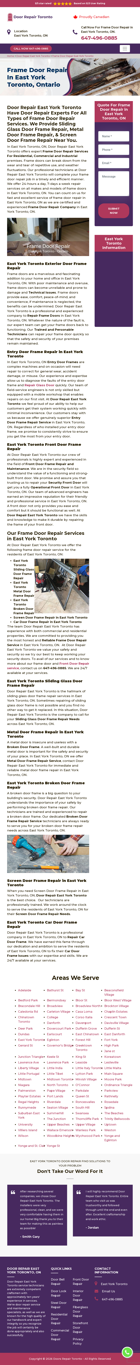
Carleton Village (58, 1011)
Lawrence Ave (28, 1062)
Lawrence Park (58, 1062)
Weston (110, 1130)
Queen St (82, 1096)
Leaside (81, 1062)
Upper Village (85, 1124)
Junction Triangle (30, 1057)
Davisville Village (116, 1023)
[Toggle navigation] (125, 48)
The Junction (56, 1119)
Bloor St (81, 1000)
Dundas (24, 1034)
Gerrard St (25, 1045)
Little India (55, 1068)
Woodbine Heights (61, 1136)
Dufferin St (112, 1028)
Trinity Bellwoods (117, 1119)
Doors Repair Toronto (67, 1358)
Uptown (110, 1124)
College (52, 1017)
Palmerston (27, 1090)
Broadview (55, 1006)
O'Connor (82, 1085)
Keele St (53, 1057)
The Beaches (113, 1113)
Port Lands (55, 1096)
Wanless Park (85, 1130)
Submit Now (114, 211)
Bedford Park (28, 1000)
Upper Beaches (58, 1124)
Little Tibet (55, 1073)
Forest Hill (82, 1040)
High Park (111, 1045)
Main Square (113, 1073)
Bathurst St (55, 990)
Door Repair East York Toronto (33, 56)
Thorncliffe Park (87, 1119)
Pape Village (56, 1090)
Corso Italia (83, 1017)
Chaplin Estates (116, 1011)
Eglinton (53, 1040)
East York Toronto (31, 1040)
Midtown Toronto (60, 1079)
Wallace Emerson (60, 1130)
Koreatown (112, 1057)
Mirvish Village (86, 1079)
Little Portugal (28, 1073)
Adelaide (24, 990)
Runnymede (27, 1107)
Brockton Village (116, 1006)
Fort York (111, 1040)
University (25, 1124)
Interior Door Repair (78, 1295)
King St (80, 1057)
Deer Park (25, 1028)
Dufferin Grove (86, 1028)
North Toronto (57, 1085)
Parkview (111, 1090)
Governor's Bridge (60, 1045)
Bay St (80, 990)
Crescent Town (115, 1017)
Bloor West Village (117, 1000)
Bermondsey (56, 1000)
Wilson (23, 1136)
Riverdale (54, 1102)
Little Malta (112, 1068)
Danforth (53, 1023)
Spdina (109, 1107)
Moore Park (113, 1079)
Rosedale (111, 1102)
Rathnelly (111, 1096)
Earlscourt (54, 1034)
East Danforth (114, 1034)
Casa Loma (83, 1011)
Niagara (24, 1085)
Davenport (83, 1023)
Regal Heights (28, 1102)
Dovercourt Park (59, 1028)
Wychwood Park (87, 1136)
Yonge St (53, 1146)
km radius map (113, 290)
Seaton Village (57, 1107)
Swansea (82, 1113)
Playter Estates (29, 1096)
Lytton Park (84, 1073)
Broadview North (88, 1006)
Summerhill (55, 1113)
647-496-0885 (99, 38)
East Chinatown (87, 1034)
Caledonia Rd (28, 1011)
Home (11, 56)
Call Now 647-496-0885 (31, 48)
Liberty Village (28, 1068)
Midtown (24, 1079)
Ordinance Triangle (118, 1085)
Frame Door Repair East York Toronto (73, 56)
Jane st (109, 1051)
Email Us (108, 1291)
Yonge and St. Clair (31, 1146)
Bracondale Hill (29, 1006)
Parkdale (82, 1090)
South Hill (82, 1107)
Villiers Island (27, 1130)
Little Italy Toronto (89, 1068)
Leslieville (111, 1062)
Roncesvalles (85, 1102)
